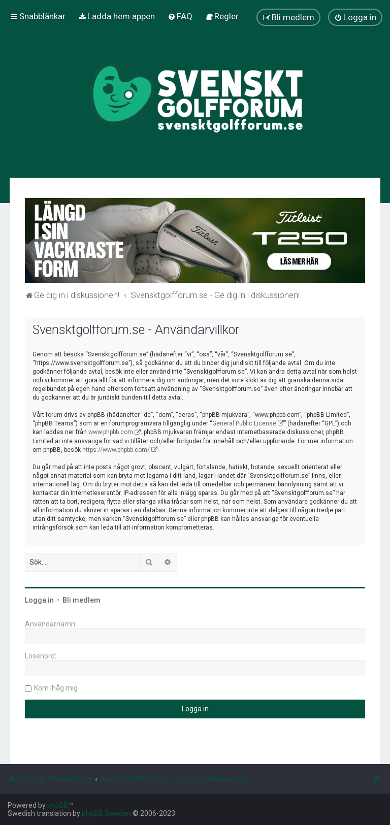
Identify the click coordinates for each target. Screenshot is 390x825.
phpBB (58, 805)
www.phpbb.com (110, 432)
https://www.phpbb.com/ (116, 449)
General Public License (244, 423)
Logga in (39, 600)
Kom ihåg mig (56, 688)
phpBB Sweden (106, 813)
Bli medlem (81, 600)
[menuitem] (116, 16)
